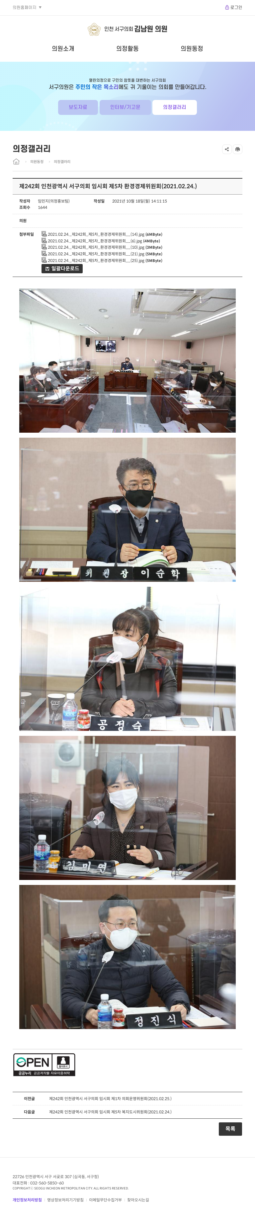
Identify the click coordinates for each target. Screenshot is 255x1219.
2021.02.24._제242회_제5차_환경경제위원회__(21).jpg (93, 253)
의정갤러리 (174, 107)
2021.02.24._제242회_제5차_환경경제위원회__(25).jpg (93, 260)
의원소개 (63, 48)
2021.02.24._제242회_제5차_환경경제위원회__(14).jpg (93, 234)
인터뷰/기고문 (125, 107)
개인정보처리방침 (27, 1199)
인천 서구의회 (135, 29)
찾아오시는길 (138, 1199)
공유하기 (227, 149)
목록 (230, 1128)
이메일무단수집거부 (105, 1199)
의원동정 (192, 48)
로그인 (236, 7)
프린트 (237, 149)
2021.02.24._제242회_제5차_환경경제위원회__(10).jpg (93, 247)
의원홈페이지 (25, 7)
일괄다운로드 (65, 268)
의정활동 (127, 48)
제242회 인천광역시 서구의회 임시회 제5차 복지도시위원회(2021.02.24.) (110, 1111)
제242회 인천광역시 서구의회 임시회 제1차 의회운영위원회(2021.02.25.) (110, 1098)
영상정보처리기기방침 (65, 1199)
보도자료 (78, 107)
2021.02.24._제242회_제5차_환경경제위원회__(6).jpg (92, 240)
